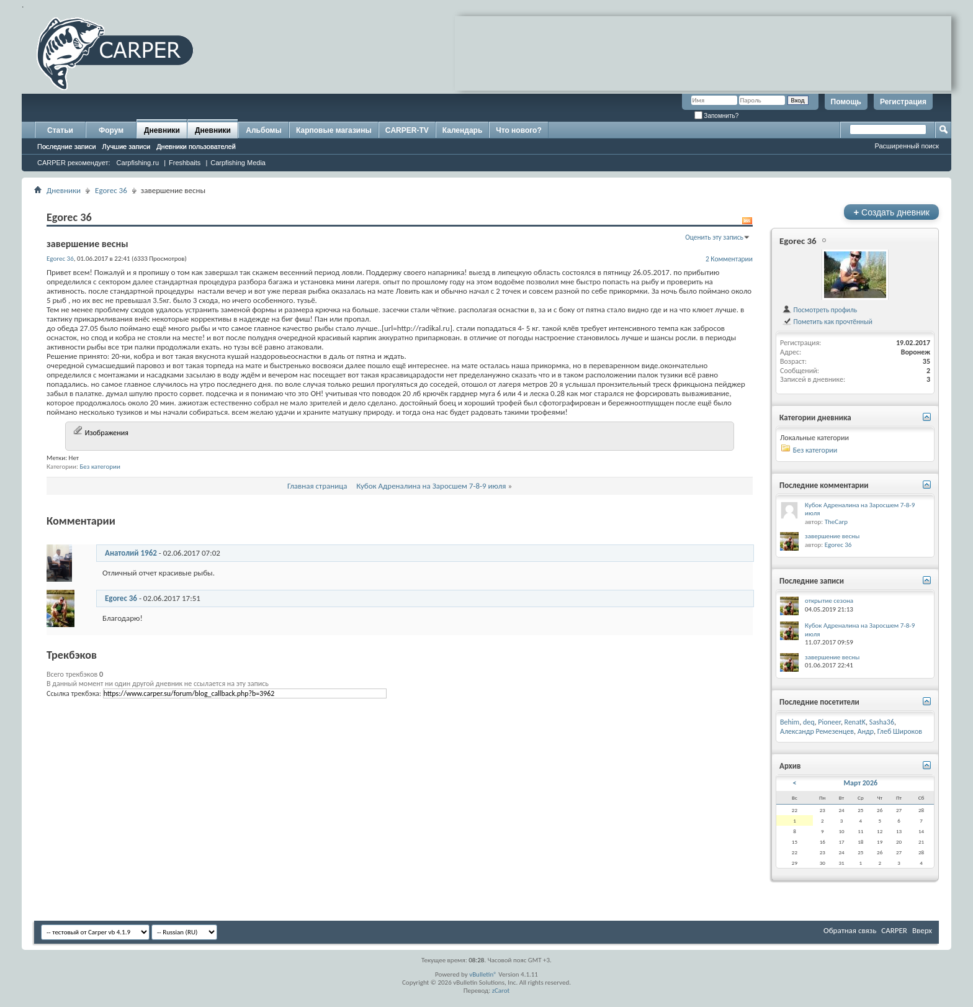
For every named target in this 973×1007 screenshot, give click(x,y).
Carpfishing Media (238, 162)
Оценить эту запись (714, 237)
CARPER (894, 930)
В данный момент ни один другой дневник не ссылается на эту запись (158, 683)
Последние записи (66, 146)
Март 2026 (861, 783)
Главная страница (317, 485)
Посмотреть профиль (819, 309)
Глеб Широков (899, 731)
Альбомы (263, 130)
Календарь (462, 130)
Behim (789, 722)
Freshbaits (184, 162)
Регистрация (903, 101)
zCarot (501, 991)
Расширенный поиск (906, 146)
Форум (111, 130)
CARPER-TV (407, 130)
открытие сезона (829, 601)
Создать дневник (891, 212)
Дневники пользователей (196, 146)
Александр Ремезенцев (817, 731)
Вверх (922, 930)
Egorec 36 (111, 190)
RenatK (855, 722)
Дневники (162, 130)
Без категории (99, 467)
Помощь (846, 101)
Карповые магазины (334, 130)
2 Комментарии (729, 259)
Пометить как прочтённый (827, 321)
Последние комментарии (824, 485)
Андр (866, 731)
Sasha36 (881, 722)
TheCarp (836, 522)
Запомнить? (716, 115)
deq (809, 722)
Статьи (60, 130)
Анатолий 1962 (131, 553)
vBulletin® (483, 974)
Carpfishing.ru (138, 162)
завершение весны (832, 536)
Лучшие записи (126, 146)
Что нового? (518, 130)
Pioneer (829, 722)
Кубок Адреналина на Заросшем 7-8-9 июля (431, 485)
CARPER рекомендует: (73, 162)
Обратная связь (849, 930)
